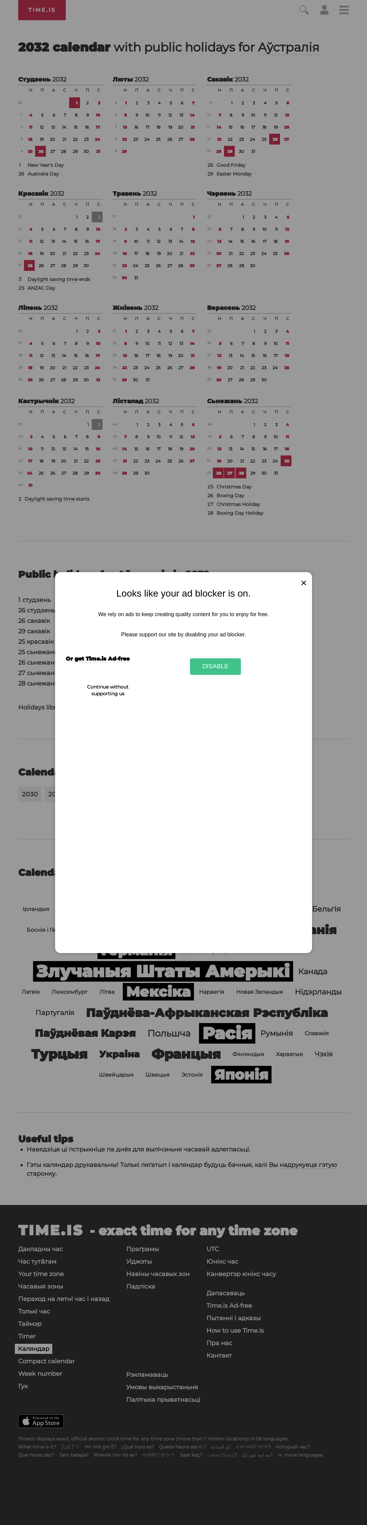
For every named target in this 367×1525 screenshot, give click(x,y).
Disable (215, 666)
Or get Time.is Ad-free (98, 659)
